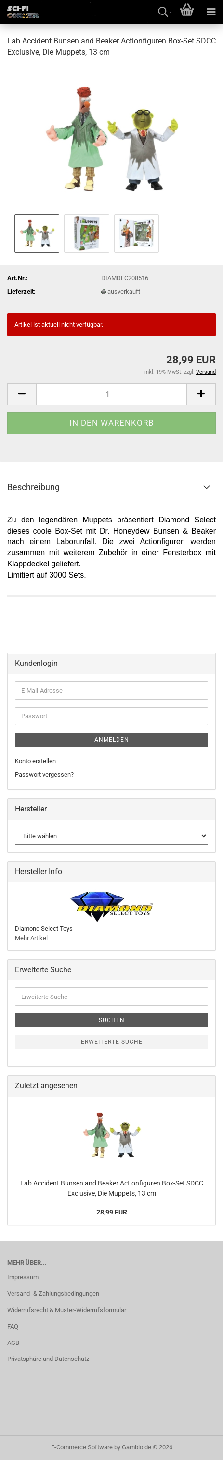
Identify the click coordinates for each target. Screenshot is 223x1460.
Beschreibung (33, 487)
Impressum (23, 1277)
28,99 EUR (111, 1212)
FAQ (12, 1326)
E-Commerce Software (82, 1447)
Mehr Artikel (31, 937)
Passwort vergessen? (44, 774)
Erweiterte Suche (112, 1042)
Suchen (112, 1020)
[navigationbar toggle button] (211, 12)
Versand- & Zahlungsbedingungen (53, 1293)
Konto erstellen (35, 761)
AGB (13, 1342)
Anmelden (111, 740)
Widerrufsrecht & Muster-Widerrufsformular (66, 1310)
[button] (21, 394)
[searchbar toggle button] (163, 12)
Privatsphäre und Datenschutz (48, 1358)
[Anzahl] (111, 394)
